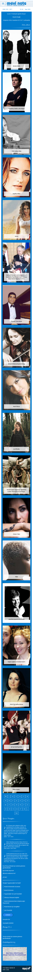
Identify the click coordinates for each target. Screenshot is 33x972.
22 (16, 800)
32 (27, 805)
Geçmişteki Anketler (8, 923)
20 (9, 800)
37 (20, 809)
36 (17, 809)
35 (13, 809)
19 (5, 800)
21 (13, 800)
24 (24, 800)
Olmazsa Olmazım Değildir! (11, 897)
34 (9, 809)
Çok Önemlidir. (7, 910)
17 (23, 796)
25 (27, 800)
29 (16, 805)
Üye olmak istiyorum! (8, 870)
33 (6, 809)
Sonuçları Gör (6, 919)
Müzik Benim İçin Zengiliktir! (11, 906)
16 (20, 796)
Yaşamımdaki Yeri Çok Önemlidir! (12, 894)
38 (24, 809)
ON (17, 17)
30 (20, 805)
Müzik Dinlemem (8, 890)
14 (12, 796)
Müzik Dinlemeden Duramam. (11, 886)
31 (24, 805)
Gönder (7, 915)
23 (20, 800)
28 (13, 805)
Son (16, 813)
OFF (19, 17)
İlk (6, 796)
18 (27, 796)
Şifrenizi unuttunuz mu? (9, 873)
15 (16, 796)
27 (9, 805)
